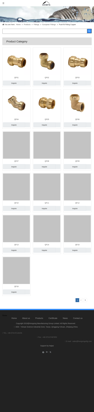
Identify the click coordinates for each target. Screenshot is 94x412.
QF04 (16, 119)
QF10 (16, 203)
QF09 (77, 161)
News (65, 318)
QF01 (16, 78)
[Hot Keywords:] (89, 31)
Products (39, 318)
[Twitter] (50, 352)
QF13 (16, 245)
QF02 (47, 78)
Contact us (77, 318)
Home (14, 318)
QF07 (16, 161)
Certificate (52, 318)
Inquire (10, 83)
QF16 (16, 286)
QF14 (47, 245)
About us (26, 318)
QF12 (77, 203)
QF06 (77, 119)
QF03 (77, 78)
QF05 (47, 119)
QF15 (77, 245)
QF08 (47, 161)
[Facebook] (43, 352)
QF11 (47, 203)
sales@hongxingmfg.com (82, 341)
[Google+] (47, 352)
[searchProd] (44, 31)
